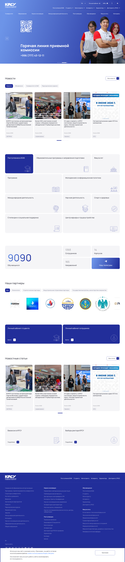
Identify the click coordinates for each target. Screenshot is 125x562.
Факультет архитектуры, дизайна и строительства (98, 529)
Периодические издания (12, 507)
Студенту (86, 494)
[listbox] (83, 3)
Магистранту (87, 496)
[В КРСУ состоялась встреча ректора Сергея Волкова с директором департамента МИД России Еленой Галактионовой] (19, 115)
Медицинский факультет (90, 526)
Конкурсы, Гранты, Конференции (54, 499)
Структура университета (13, 493)
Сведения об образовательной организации (19, 488)
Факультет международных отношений (95, 523)
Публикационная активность (53, 494)
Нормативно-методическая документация (57, 491)
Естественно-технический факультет (94, 512)
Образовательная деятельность (15, 524)
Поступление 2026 (88, 491)
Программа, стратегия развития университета (19, 491)
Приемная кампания (50, 520)
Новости (7, 504)
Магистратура (48, 525)
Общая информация (11, 526)
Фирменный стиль (10, 510)
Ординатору (86, 502)
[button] (57, 62)
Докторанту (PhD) (88, 505)
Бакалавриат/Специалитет (52, 522)
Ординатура (48, 533)
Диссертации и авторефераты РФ (54, 496)
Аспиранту (86, 499)
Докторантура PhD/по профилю (54, 531)
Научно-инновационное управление (55, 502)
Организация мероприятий (13, 502)
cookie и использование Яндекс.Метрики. (40, 553)
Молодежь (8, 518)
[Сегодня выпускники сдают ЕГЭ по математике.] (106, 115)
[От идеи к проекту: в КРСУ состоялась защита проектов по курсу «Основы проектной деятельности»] (77, 115)
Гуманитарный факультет (90, 520)
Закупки (7, 513)
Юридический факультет (90, 518)
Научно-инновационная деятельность (17, 521)
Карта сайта (9, 544)
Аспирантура (48, 528)
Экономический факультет (91, 515)
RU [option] (82, 3)
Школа (46, 539)
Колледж (46, 536)
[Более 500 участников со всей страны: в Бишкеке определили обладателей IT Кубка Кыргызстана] (48, 115)
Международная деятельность (14, 515)
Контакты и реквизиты (12, 496)
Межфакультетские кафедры (91, 531)
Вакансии (8, 499)
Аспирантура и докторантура (53, 505)
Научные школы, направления (53, 507)
